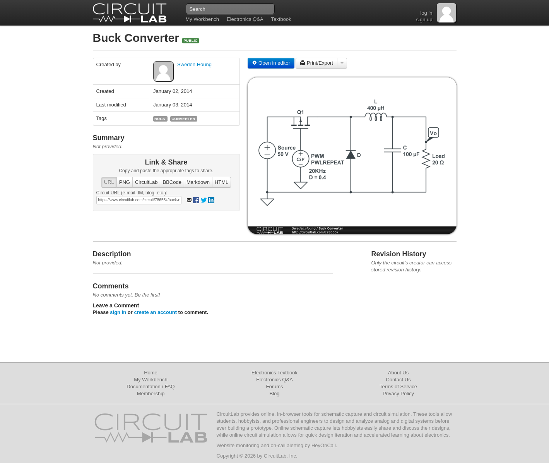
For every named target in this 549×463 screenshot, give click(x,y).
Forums (274, 386)
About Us (398, 373)
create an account (155, 312)
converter (183, 119)
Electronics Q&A (245, 19)
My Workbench (202, 19)
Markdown (198, 182)
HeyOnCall (323, 445)
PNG (124, 182)
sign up (424, 19)
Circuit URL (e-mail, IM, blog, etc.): (132, 192)
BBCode (171, 182)
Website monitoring (238, 445)
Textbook (281, 19)
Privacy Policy (398, 393)
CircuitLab (146, 182)
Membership (151, 393)
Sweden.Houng (194, 64)
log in (426, 13)
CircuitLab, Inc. (281, 456)
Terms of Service (398, 386)
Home (150, 373)
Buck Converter (138, 37)
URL (109, 182)
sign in (118, 312)
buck (159, 119)
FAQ (170, 386)
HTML (221, 182)
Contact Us (398, 379)
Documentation (143, 386)
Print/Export (316, 63)
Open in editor (271, 63)
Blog (274, 393)
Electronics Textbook (274, 373)
